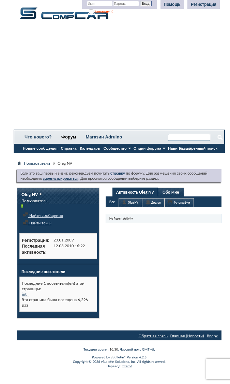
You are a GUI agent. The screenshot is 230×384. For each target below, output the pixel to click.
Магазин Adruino (104, 136)
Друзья (156, 202)
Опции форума (147, 148)
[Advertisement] (119, 76)
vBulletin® (118, 357)
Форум (68, 136)
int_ (25, 294)
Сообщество (115, 148)
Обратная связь (153, 335)
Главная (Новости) (187, 335)
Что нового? (38, 136)
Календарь (90, 148)
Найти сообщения (43, 215)
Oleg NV (133, 202)
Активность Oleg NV (135, 192)
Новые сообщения (40, 148)
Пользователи (37, 163)
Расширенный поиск (198, 148)
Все (112, 202)
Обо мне (171, 192)
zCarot (127, 366)
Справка (69, 148)
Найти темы (37, 222)
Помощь (172, 4)
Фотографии (182, 202)
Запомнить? (101, 12)
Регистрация (203, 4)
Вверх (212, 335)
